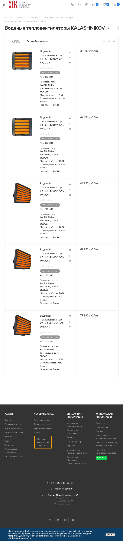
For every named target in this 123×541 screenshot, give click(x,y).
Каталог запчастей (13, 456)
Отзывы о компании (13, 432)
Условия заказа (44, 414)
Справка (71, 445)
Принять (110, 534)
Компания (100, 423)
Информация (102, 427)
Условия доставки (42, 420)
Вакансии (8, 436)
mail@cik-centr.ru (63, 488)
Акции (37, 432)
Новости (8, 441)
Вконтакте (50, 520)
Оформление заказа (43, 428)
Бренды (70, 437)
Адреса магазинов (13, 428)
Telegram (58, 520)
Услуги (8, 414)
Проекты (8, 445)
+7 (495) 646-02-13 (62, 483)
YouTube (65, 520)
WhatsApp (73, 520)
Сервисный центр (12, 424)
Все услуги (9, 420)
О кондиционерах (75, 441)
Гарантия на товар (42, 424)
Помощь (99, 431)
